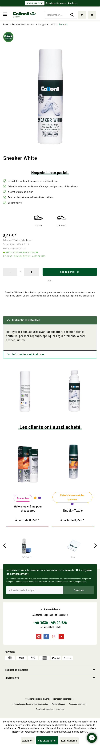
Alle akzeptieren (47, 740)
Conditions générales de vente (37, 698)
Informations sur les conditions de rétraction (30, 704)
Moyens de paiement (77, 704)
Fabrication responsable (62, 698)
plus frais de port (24, 240)
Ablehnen (27, 740)
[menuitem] (7, 15)
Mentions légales (58, 704)
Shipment (60, 709)
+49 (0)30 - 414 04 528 (50, 622)
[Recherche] (72, 15)
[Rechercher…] (60, 15)
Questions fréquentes (44, 709)
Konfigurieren (69, 740)
